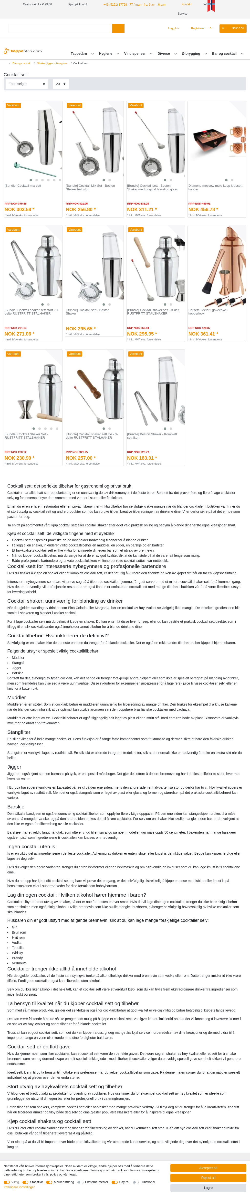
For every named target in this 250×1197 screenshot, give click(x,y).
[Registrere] (195, 28)
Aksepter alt (208, 1168)
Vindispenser (135, 53)
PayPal (124, 1182)
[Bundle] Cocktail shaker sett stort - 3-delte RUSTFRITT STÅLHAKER (32, 312)
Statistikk (36, 1182)
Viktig (15, 1182)
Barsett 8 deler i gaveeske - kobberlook (208, 312)
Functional (147, 1182)
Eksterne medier (96, 1182)
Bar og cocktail (225, 53)
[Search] (118, 28)
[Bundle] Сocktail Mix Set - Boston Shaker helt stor (90, 187)
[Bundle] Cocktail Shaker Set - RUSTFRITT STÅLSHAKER (26, 436)
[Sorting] (27, 84)
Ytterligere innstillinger (19, 1187)
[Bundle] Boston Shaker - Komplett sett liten (152, 436)
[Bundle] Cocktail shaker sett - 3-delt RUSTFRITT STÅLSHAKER (153, 312)
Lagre (208, 1188)
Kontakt (183, 4)
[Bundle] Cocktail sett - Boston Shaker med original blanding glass (152, 187)
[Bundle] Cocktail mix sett (23, 185)
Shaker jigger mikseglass (51, 63)
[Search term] (60, 28)
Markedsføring (64, 1182)
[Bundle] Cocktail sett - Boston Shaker (87, 312)
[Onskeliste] (213, 28)
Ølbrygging (191, 53)
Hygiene (106, 53)
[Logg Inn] (172, 28)
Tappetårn (79, 53)
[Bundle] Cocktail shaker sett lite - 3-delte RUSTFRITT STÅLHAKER (92, 436)
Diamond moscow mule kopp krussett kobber (215, 187)
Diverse (164, 53)
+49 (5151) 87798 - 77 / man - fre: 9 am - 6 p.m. (134, 4)
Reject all (208, 1178)
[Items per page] (61, 84)
